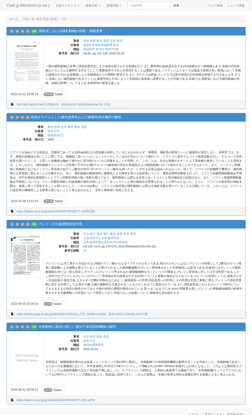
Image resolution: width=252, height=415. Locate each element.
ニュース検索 (236, 5)
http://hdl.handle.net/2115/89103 (38, 104)
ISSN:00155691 (116, 242)
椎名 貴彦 (103, 40)
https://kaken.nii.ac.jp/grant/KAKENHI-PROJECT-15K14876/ (56, 400)
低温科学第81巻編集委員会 (101, 45)
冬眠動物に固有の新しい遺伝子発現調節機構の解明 (77, 326)
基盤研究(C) (55, 135)
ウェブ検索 (215, 5)
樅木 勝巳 (103, 233)
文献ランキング (67, 5)
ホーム (14, 19)
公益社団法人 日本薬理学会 (101, 238)
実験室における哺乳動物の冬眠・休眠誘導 (70, 31)
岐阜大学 (53, 131)
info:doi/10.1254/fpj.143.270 (128, 314)
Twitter (53, 94)
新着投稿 (114, 5)
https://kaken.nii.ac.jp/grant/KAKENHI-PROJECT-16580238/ (56, 211)
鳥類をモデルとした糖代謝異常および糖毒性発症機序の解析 (76, 117)
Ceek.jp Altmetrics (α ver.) (28, 5)
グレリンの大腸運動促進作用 (60, 224)
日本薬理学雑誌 (93, 242)
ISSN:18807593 (107, 49)
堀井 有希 (89, 40)
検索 (176, 5)
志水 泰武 (116, 40)
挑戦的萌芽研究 (93, 345)
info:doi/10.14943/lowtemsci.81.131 (86, 104)
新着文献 (93, 5)
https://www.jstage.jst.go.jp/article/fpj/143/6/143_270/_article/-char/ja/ (61, 314)
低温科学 (89, 49)
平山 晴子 (89, 233)
